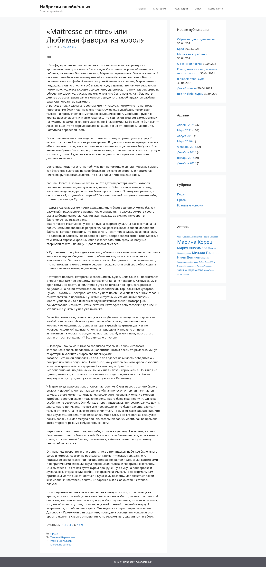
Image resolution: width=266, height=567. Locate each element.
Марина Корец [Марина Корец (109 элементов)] (194, 241)
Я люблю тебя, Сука (190, 79)
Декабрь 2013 (186, 163)
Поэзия (182, 194)
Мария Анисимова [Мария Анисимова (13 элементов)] (192, 247)
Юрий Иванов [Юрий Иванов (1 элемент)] (183, 274)
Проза (54, 533)
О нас (198, 8)
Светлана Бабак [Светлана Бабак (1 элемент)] (197, 262)
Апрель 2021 (186, 125)
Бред (180, 49)
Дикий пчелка (187, 88)
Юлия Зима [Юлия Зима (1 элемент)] (209, 270)
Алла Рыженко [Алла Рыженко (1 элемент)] (183, 237)
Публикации (180, 8)
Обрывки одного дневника (196, 39)
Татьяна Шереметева (62, 537)
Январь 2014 (186, 158)
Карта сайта (215, 8)
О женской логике (189, 64)
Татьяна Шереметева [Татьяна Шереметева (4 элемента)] (190, 270)
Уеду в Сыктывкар (61, 540)
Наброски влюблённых (65, 6)
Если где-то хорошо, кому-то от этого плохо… (197, 71)
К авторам (159, 8)
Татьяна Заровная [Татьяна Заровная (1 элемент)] (205, 266)
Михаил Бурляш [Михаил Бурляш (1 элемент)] (184, 253)
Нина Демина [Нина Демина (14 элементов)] (188, 257)
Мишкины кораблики (192, 54)
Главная (141, 8)
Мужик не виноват (61, 544)
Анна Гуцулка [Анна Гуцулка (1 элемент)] (196, 237)
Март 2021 (184, 130)
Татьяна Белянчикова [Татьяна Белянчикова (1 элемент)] (186, 266)
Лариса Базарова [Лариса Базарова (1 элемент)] (210, 237)
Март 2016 (184, 141)
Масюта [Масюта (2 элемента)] (212, 248)
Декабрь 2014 (186, 152)
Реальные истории (190, 205)
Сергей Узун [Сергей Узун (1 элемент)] (210, 262)
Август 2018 (185, 136)
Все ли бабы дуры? (190, 94)
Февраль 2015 (187, 147)
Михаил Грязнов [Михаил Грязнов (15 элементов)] (206, 252)
